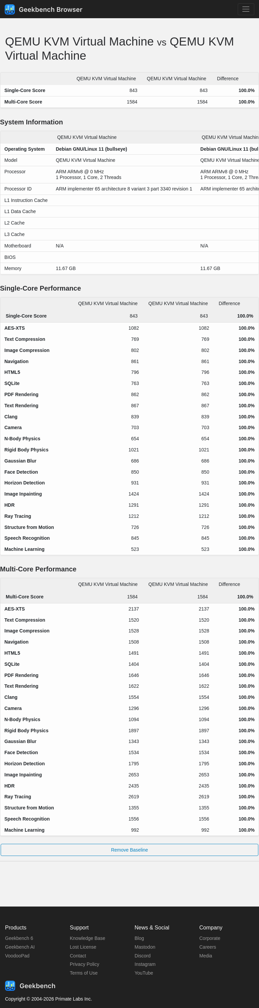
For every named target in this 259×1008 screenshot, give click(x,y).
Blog (139, 938)
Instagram (145, 964)
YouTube (144, 973)
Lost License (83, 947)
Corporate (209, 938)
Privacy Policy (84, 964)
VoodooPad (17, 955)
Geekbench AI (20, 947)
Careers (207, 947)
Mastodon (145, 947)
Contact (78, 955)
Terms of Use (83, 973)
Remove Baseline (129, 850)
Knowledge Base (87, 938)
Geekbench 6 (19, 938)
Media (205, 955)
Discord (142, 955)
